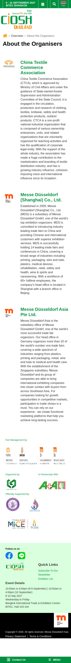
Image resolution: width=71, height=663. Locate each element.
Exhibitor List (45, 578)
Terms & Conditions (40, 636)
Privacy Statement (15, 636)
